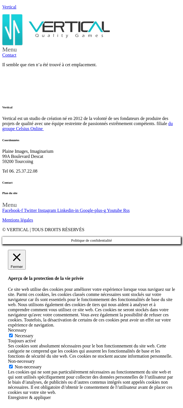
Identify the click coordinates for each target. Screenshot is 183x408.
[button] (91, 49)
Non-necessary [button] (21, 361)
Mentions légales (17, 220)
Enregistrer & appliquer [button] (29, 397)
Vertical (9, 7)
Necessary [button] (17, 330)
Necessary (24, 335)
